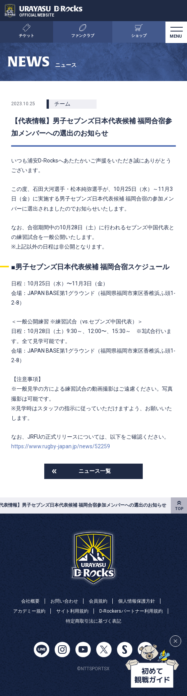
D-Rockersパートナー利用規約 (131, 611)
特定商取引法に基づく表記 (93, 621)
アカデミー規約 (29, 611)
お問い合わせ (64, 601)
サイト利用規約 (72, 611)
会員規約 (98, 601)
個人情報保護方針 (136, 601)
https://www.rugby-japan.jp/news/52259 (60, 446)
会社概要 (30, 601)
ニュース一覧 (94, 471)
